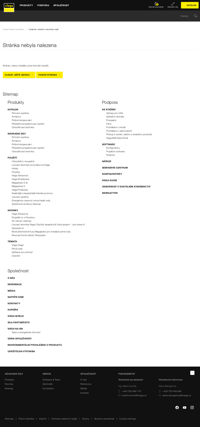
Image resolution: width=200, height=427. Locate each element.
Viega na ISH (15, 328)
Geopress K (18, 228)
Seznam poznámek (104, 418)
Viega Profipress (20, 189)
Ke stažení (109, 109)
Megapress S (18, 186)
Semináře (48, 384)
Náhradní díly (17, 133)
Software (108, 144)
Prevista (16, 172)
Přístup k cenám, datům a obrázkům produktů (129, 134)
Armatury (16, 116)
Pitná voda (17, 248)
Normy (85, 418)
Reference (15, 284)
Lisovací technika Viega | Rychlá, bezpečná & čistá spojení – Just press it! (48, 224)
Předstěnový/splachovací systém (28, 123)
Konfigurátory (113, 147)
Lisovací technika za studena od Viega (31, 164)
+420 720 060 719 (129, 391)
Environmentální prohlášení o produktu (35, 345)
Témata (12, 241)
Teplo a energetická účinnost (26, 332)
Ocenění (16, 255)
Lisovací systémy (20, 196)
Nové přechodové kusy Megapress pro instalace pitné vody (41, 231)
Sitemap (9, 418)
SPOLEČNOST (88, 373)
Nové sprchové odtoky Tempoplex (29, 235)
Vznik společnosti (20, 338)
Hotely (15, 168)
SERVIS (47, 373)
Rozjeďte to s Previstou (23, 217)
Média (11, 290)
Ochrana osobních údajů (64, 418)
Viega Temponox (20, 175)
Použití (12, 157)
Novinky (13, 210)
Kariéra (13, 309)
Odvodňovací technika (23, 127)
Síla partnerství (18, 322)
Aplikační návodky (115, 116)
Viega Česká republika (13, 29)
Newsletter (110, 193)
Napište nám (16, 297)
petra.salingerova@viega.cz (175, 395)
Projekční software (115, 151)
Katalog (13, 109)
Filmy (108, 123)
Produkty (9, 379)
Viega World (16, 316)
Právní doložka (26, 418)
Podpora (110, 154)
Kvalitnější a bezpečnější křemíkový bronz (32, 193)
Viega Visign (18, 245)
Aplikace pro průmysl (22, 252)
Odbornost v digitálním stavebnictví (126, 186)
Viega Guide (109, 180)
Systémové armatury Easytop (26, 204)
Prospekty (111, 120)
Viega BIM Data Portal (117, 138)
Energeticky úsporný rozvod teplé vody (31, 200)
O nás (11, 278)
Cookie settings (127, 418)
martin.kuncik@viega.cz (132, 395)
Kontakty (14, 303)
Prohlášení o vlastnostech (119, 130)
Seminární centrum (115, 167)
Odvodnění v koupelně (23, 161)
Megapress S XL (20, 182)
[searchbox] (97, 16)
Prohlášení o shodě (116, 127)
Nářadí (106, 161)
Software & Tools (51, 379)
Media (83, 388)
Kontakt (84, 392)
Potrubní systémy (20, 113)
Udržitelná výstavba (21, 351)
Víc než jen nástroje (21, 220)
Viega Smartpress (20, 179)
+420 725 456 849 (170, 391)
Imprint (43, 418)
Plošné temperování (22, 120)
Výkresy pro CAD (114, 113)
